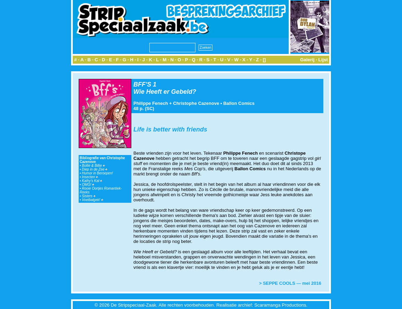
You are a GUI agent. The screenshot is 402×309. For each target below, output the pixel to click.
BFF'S (142, 84)
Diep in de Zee (94, 169)
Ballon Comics (238, 103)
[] (264, 59)
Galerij (307, 59)
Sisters (88, 196)
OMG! (88, 185)
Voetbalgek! (92, 200)
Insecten (90, 177)
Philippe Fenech (150, 103)
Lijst (323, 59)
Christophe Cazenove (196, 103)
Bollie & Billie (93, 165)
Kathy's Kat (92, 181)
